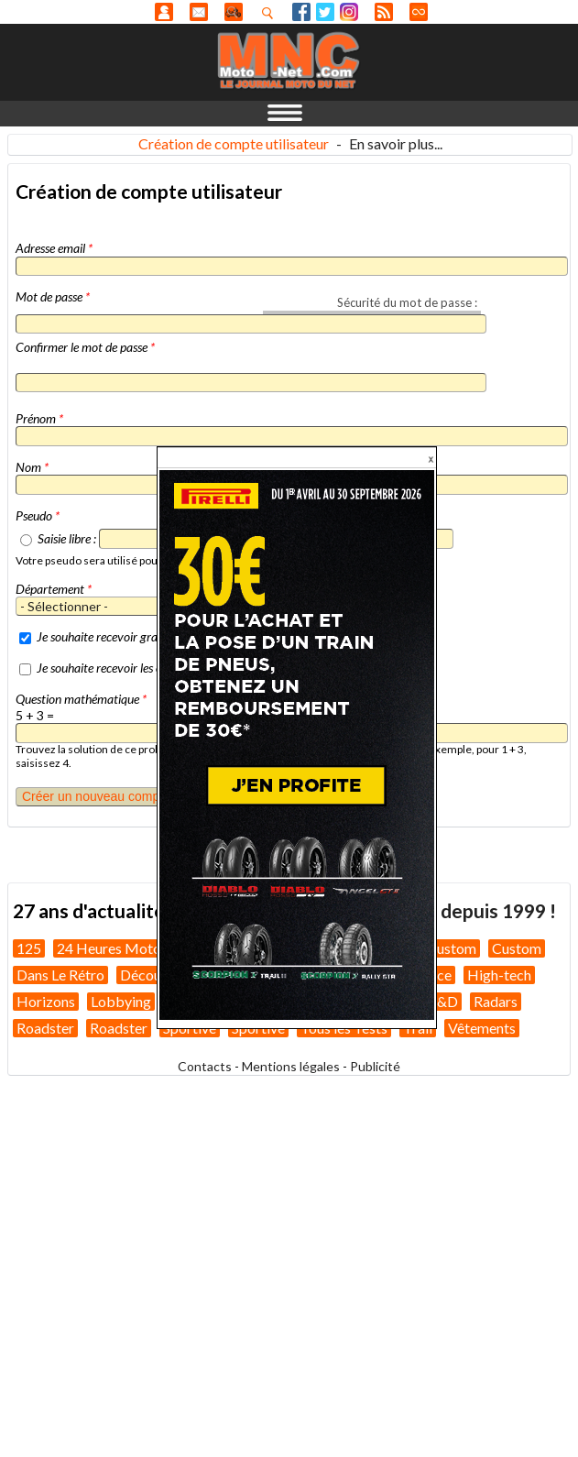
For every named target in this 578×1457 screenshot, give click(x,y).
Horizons (45, 1001)
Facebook (301, 12)
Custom (451, 948)
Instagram (349, 12)
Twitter (325, 12)
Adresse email (54, 248)
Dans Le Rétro (60, 974)
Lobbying (121, 1001)
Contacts (205, 1066)
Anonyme (164, 12)
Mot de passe (53, 296)
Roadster (45, 1027)
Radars (496, 1001)
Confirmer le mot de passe (85, 347)
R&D (443, 1001)
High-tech (499, 974)
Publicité (375, 1066)
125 (28, 948)
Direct (418, 12)
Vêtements (482, 1027)
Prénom (39, 418)
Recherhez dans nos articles (271, 13)
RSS (384, 12)
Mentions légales (291, 1066)
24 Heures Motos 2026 (130, 948)
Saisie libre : (67, 538)
